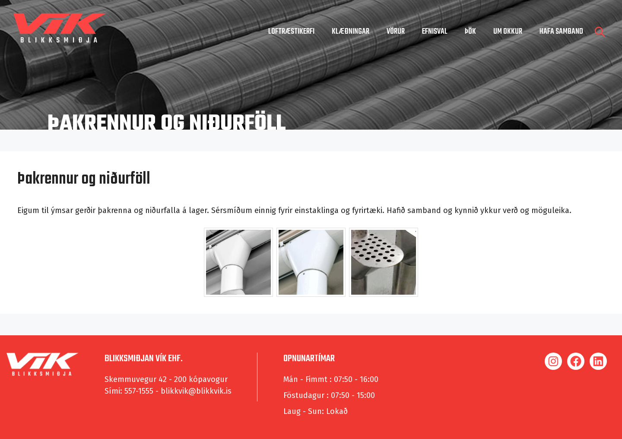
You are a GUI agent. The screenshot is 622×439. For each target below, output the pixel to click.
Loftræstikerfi (291, 31)
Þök (470, 31)
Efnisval (434, 31)
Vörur (396, 31)
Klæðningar (350, 31)
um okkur (507, 31)
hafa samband (561, 31)
